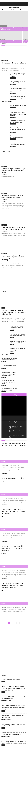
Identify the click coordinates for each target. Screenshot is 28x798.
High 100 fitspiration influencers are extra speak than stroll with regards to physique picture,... (13, 707)
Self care (2, 39)
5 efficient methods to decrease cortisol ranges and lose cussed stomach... (17, 350)
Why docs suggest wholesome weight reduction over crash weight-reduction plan (13, 312)
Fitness (3, 307)
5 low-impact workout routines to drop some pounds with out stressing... (12, 258)
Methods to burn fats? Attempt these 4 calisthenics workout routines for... (12, 197)
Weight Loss (4, 166)
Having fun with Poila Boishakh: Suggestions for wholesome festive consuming (18, 75)
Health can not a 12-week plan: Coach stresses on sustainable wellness (17, 328)
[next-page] (18, 623)
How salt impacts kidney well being (13, 63)
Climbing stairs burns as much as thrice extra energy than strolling (13, 228)
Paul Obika (3, 65)
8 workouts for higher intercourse (10, 679)
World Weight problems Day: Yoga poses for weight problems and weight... (13, 170)
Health (3, 692)
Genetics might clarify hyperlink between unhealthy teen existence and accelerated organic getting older (13, 688)
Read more (4, 473)
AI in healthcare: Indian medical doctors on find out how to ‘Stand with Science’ (13, 511)
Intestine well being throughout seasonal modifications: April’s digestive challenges (8, 374)
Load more (4, 748)
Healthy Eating (3, 26)
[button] (2, 4)
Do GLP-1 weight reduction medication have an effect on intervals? (8, 382)
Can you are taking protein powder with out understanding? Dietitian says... (18, 90)
